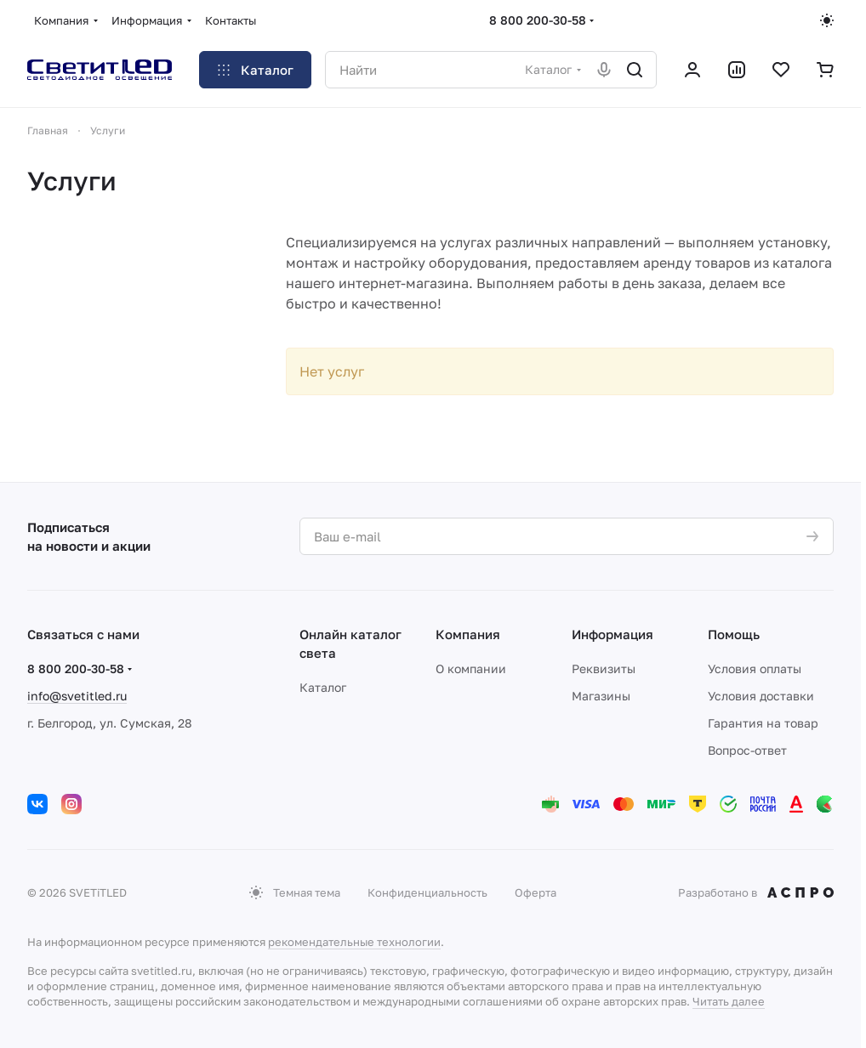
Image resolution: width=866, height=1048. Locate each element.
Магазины (601, 695)
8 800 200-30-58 (537, 20)
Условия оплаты (754, 668)
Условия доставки (761, 695)
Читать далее (728, 1001)
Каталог (322, 687)
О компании (471, 668)
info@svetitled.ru (77, 695)
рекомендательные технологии (354, 942)
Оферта (535, 892)
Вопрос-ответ (747, 750)
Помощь (734, 634)
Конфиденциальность (427, 892)
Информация (612, 634)
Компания (468, 634)
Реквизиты (603, 668)
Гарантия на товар (763, 723)
